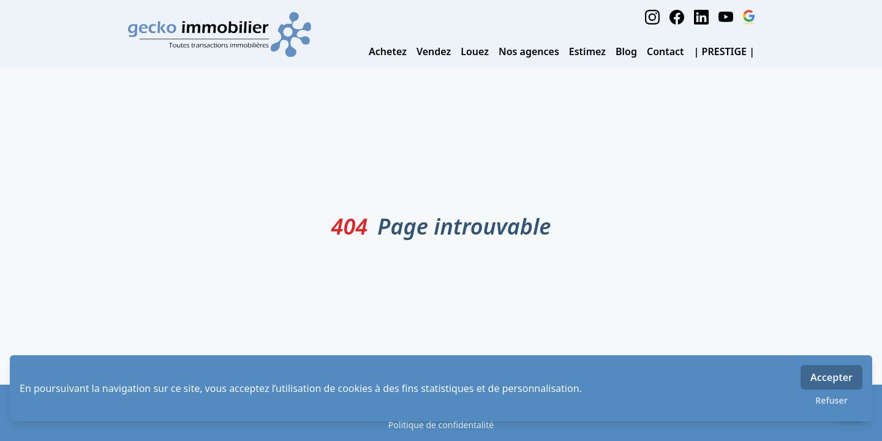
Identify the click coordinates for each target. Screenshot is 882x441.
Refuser (831, 400)
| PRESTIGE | (724, 51)
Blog (626, 51)
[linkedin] (701, 17)
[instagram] (652, 17)
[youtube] (725, 17)
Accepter (831, 377)
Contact (665, 51)
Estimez (587, 51)
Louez (475, 51)
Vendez (434, 51)
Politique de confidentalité (441, 425)
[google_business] (749, 17)
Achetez (388, 51)
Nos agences (529, 51)
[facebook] (676, 17)
